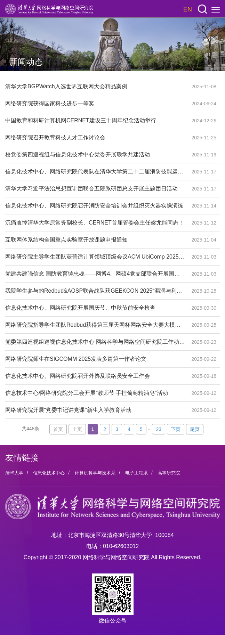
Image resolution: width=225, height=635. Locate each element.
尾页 (195, 429)
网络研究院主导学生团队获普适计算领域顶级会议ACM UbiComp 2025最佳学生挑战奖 (95, 257)
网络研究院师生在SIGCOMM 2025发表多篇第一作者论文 (95, 359)
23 (158, 429)
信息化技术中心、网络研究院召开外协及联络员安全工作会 (95, 376)
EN (187, 9)
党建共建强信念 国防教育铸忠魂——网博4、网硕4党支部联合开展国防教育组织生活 (95, 274)
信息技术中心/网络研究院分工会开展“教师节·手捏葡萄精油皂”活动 (95, 393)
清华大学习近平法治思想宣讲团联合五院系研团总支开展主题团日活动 (95, 188)
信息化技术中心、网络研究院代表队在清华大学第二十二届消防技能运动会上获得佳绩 (95, 171)
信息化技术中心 (49, 472)
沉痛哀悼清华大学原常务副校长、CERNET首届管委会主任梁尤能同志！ (95, 222)
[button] (202, 9)
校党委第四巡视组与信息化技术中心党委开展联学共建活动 (95, 154)
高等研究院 (169, 472)
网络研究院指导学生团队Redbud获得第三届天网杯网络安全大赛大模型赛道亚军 (95, 325)
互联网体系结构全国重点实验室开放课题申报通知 (95, 239)
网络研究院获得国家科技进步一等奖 (95, 103)
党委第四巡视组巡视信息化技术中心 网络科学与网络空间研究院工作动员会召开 (95, 342)
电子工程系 (136, 472)
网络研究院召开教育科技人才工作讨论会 (95, 137)
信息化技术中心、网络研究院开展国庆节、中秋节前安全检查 (95, 308)
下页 (175, 429)
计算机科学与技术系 (95, 472)
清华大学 (14, 472)
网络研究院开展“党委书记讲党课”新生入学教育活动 (95, 410)
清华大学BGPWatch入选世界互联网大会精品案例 (95, 86)
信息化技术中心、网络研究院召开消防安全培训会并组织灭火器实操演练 (95, 205)
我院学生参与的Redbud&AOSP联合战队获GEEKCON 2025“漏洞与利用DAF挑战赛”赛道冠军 (95, 291)
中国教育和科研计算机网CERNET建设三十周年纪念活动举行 (95, 120)
